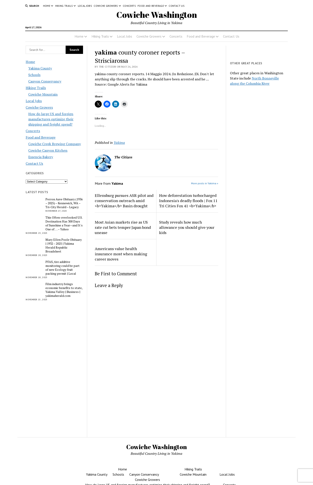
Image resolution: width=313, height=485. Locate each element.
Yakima (119, 142)
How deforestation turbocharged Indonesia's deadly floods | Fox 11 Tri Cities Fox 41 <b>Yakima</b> (188, 200)
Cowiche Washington (156, 14)
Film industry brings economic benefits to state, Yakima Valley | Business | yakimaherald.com (63, 290)
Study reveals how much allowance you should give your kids (186, 227)
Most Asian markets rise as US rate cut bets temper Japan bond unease (123, 227)
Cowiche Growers (106, 5)
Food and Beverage (151, 5)
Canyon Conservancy (44, 81)
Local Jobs (85, 5)
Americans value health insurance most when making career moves (121, 254)
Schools (34, 74)
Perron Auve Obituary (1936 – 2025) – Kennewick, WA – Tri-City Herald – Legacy (64, 203)
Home (46, 5)
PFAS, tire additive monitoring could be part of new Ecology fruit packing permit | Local (62, 268)
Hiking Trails (64, 5)
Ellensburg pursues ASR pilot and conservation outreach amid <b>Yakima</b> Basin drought (124, 200)
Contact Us (177, 5)
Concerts (129, 5)
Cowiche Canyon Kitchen (47, 150)
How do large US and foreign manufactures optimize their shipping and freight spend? (50, 119)
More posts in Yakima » (204, 183)
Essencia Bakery (40, 156)
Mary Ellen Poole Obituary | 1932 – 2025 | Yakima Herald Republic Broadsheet (63, 245)
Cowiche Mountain (43, 94)
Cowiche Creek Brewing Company (54, 143)
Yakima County (40, 68)
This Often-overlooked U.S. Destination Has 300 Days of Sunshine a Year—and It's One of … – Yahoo (64, 223)
